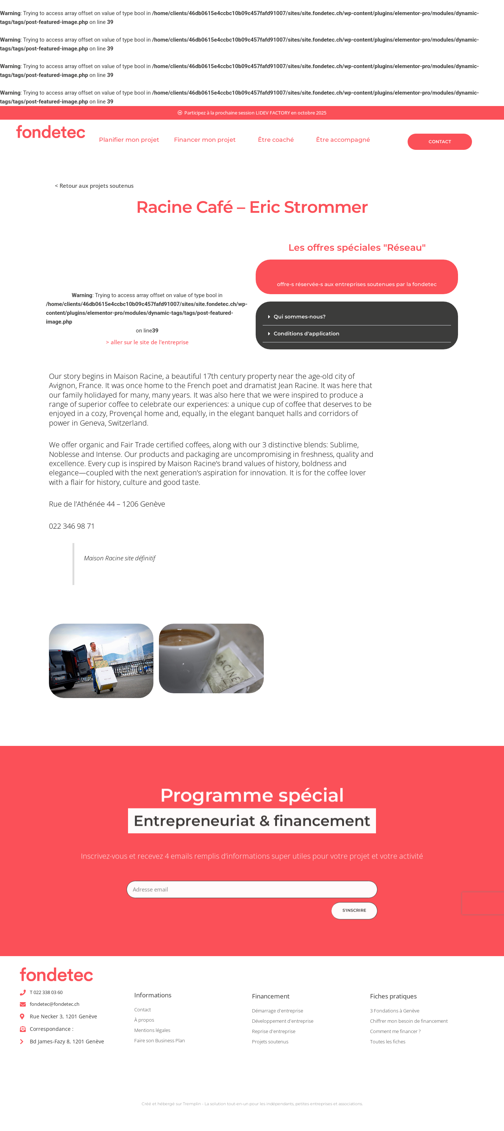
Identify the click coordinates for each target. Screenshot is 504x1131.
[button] (147, 344)
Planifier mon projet (129, 140)
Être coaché (279, 140)
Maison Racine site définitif (128, 558)
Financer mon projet (208, 140)
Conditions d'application (308, 334)
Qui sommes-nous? (301, 317)
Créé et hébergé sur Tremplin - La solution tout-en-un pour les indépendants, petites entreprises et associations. (252, 1106)
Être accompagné (346, 140)
